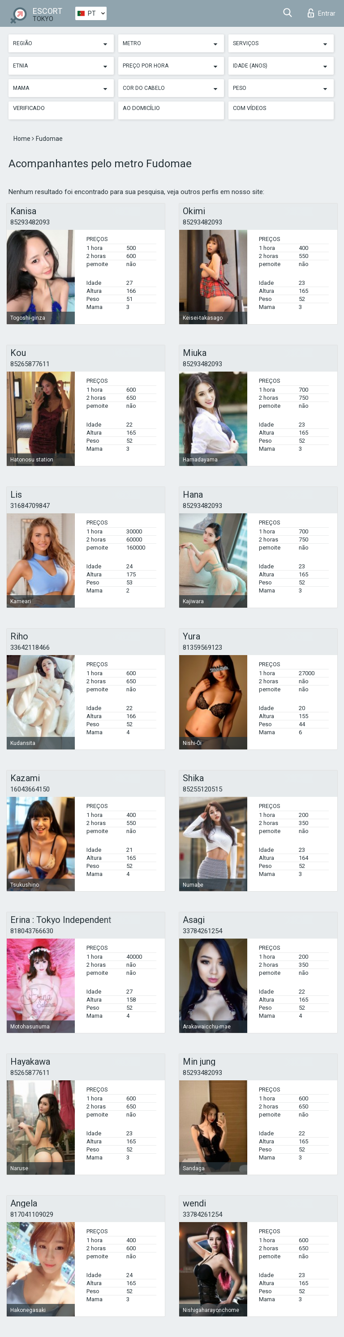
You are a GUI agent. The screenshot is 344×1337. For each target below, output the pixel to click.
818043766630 (31, 931)
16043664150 (30, 789)
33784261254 (202, 931)
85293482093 (30, 222)
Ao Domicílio (141, 108)
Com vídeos (250, 108)
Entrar (321, 13)
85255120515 (202, 789)
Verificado (29, 108)
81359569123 (202, 647)
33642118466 (30, 647)
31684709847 (30, 506)
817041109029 (31, 1214)
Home (22, 138)
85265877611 (30, 364)
